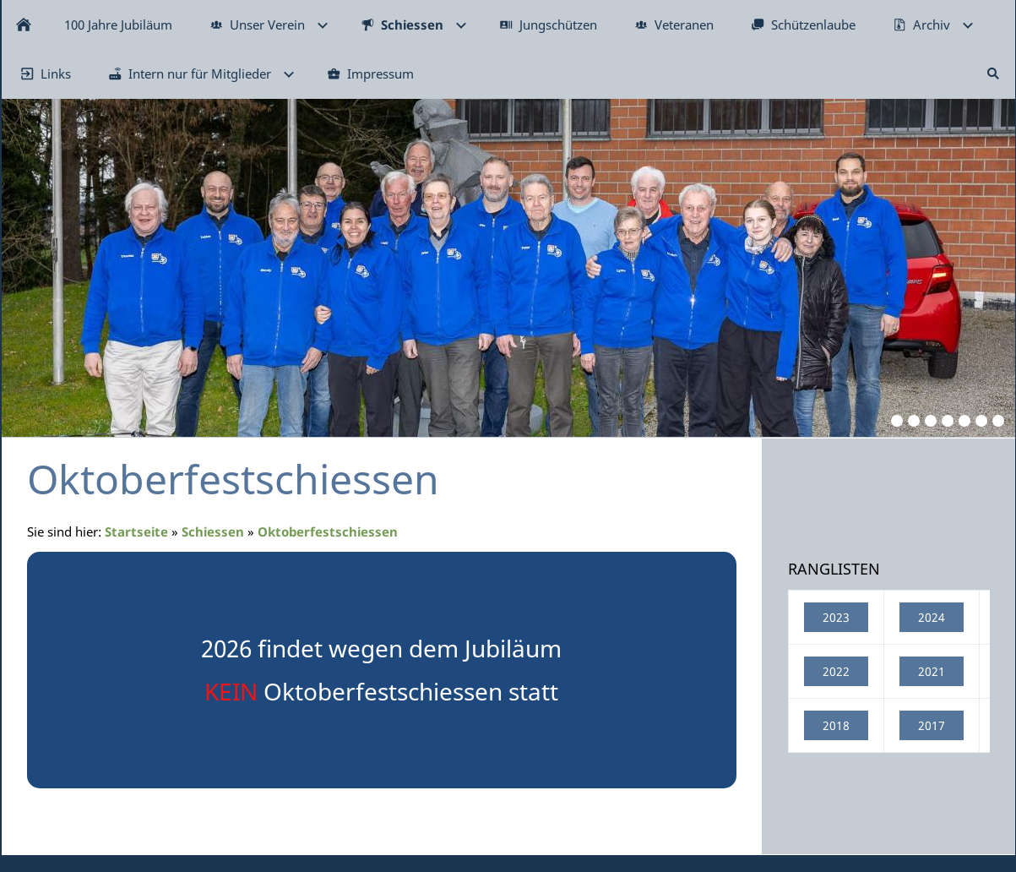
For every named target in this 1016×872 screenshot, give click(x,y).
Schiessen (213, 531)
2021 (931, 671)
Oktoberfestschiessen (328, 531)
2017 (931, 725)
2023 (836, 617)
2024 (931, 617)
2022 (836, 671)
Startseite (136, 531)
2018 (836, 725)
